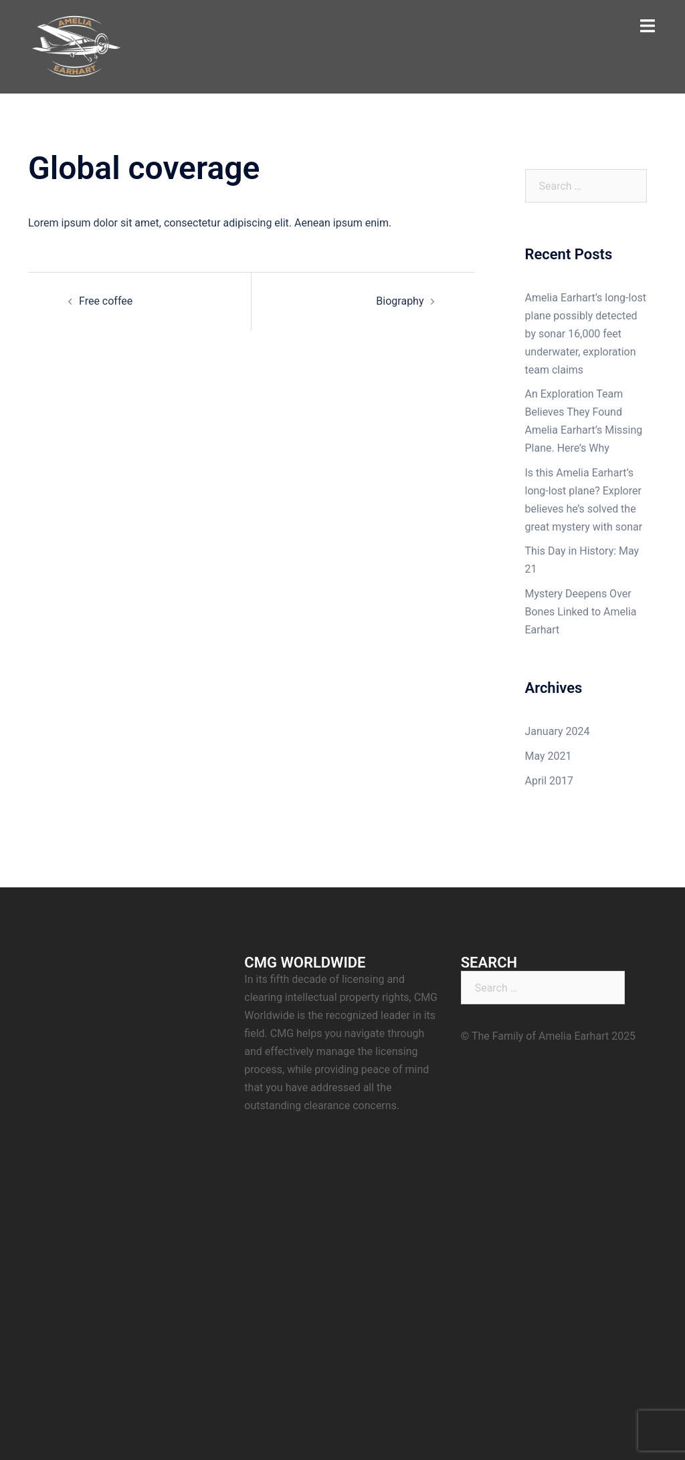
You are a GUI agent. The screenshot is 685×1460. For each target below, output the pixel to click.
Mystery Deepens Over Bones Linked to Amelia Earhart (581, 611)
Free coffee (105, 301)
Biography (399, 301)
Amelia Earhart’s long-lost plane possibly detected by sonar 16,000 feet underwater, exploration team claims (586, 333)
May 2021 (548, 756)
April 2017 (549, 780)
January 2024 (557, 731)
